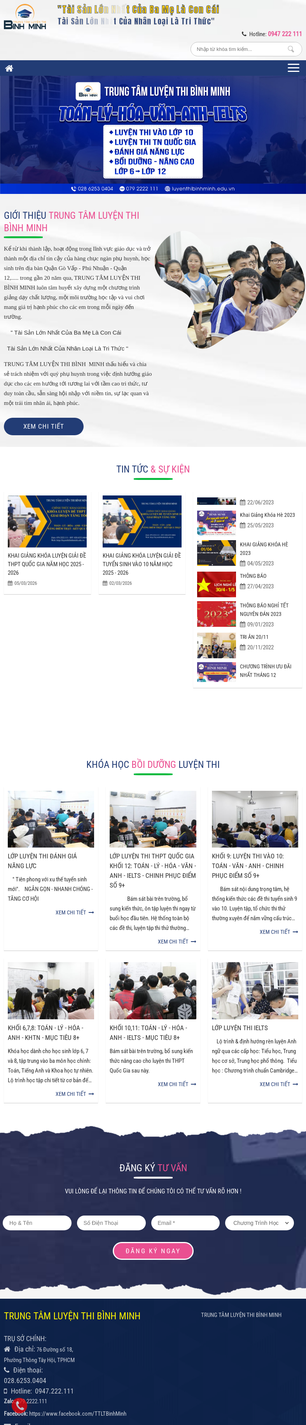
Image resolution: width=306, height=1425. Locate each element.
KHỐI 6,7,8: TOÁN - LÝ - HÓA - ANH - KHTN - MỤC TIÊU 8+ (45, 944)
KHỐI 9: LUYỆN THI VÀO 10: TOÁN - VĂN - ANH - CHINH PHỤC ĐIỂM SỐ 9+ (248, 821)
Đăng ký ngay (153, 1163)
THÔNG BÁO (253, 579)
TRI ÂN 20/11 (254, 640)
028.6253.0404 (25, 1292)
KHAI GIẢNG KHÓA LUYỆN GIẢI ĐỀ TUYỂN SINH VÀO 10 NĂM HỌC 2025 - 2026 (142, 525)
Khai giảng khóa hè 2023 (267, 519)
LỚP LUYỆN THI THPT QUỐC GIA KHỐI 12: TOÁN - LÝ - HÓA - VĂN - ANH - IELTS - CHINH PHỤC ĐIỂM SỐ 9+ (153, 826)
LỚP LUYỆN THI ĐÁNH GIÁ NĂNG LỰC (42, 817)
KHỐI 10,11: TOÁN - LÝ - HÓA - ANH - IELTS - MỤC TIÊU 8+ (148, 944)
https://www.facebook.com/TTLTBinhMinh (77, 1325)
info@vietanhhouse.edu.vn (41, 1349)
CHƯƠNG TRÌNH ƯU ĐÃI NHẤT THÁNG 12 (266, 674)
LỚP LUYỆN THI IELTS (240, 940)
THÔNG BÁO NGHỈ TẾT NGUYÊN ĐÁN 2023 (264, 613)
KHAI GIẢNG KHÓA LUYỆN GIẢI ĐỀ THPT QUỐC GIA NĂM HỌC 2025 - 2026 (47, 525)
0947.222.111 (54, 1303)
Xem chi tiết (43, 426)
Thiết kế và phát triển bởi (225, 1374)
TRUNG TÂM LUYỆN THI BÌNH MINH (241, 1226)
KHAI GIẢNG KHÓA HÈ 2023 (264, 552)
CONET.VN (266, 1374)
